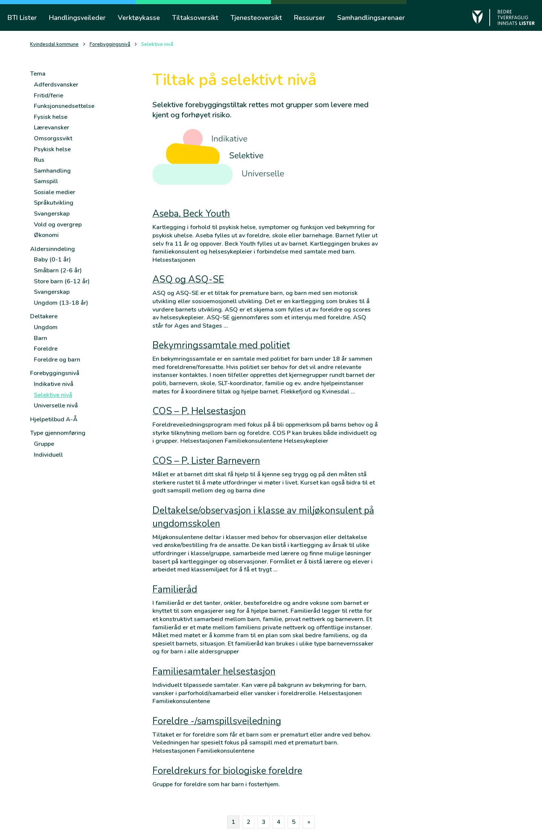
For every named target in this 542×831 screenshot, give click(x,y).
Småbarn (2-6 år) (58, 270)
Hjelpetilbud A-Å (54, 419)
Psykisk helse (52, 149)
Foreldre (46, 349)
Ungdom (46, 327)
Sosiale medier (54, 192)
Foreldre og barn (57, 359)
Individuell (48, 455)
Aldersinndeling (52, 249)
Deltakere (44, 316)
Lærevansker (51, 127)
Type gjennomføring (57, 433)
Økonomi (46, 235)
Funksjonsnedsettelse (64, 106)
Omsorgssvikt (53, 138)
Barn (40, 338)
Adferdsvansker (56, 85)
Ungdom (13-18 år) (61, 303)
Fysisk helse (50, 117)
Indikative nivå (53, 384)
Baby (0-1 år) (52, 259)
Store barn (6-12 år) (62, 281)
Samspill (46, 181)
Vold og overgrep (58, 224)
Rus (39, 160)
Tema (38, 74)
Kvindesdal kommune (54, 44)
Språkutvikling (53, 203)
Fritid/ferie (48, 95)
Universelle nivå (56, 405)
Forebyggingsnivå (110, 44)
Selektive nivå (53, 395)
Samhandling (52, 171)
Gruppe (44, 444)
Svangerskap (52, 214)
